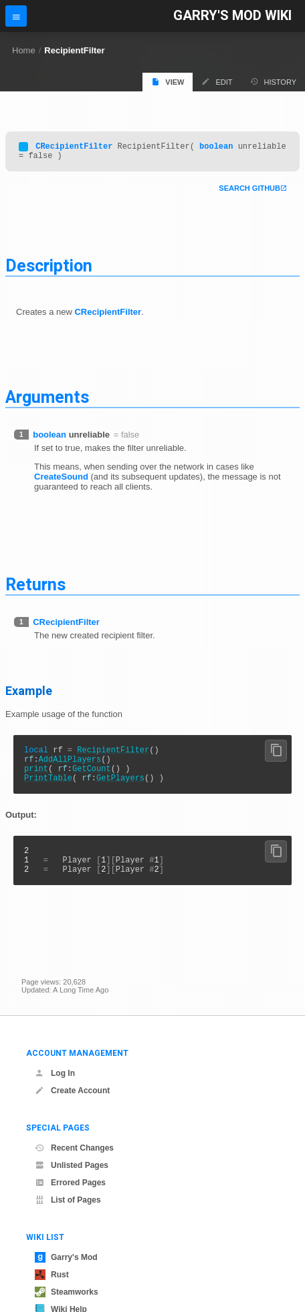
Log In (55, 1073)
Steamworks (66, 1292)
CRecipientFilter (73, 147)
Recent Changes (74, 1148)
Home (23, 50)
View (167, 82)
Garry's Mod (66, 1257)
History (273, 82)
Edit (216, 82)
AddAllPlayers (70, 766)
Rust (52, 1274)
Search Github (249, 192)
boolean (216, 147)
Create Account (72, 1090)
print (36, 778)
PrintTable (48, 789)
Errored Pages (70, 1182)
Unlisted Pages (71, 1165)
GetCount (91, 778)
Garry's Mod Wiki (232, 15)
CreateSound (61, 481)
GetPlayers (120, 789)
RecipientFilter (74, 50)
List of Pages (68, 1200)
